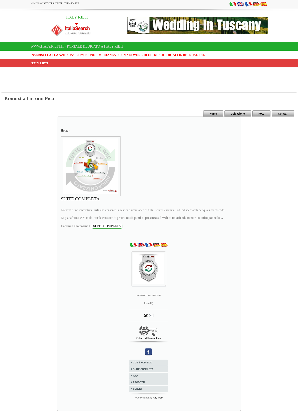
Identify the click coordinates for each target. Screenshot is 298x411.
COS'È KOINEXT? (142, 362)
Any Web (157, 397)
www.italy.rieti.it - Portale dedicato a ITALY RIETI (77, 46)
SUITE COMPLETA (143, 369)
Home (213, 113)
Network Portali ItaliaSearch (61, 3)
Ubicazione (238, 113)
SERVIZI (137, 389)
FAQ (135, 375)
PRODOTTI (139, 382)
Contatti (283, 113)
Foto (261, 113)
